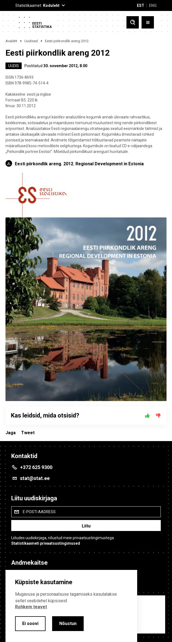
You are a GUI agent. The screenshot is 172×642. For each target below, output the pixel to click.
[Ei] (158, 415)
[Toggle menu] (148, 22)
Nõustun (68, 623)
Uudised (31, 41)
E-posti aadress (39, 512)
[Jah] (147, 415)
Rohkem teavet (31, 606)
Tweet (28, 432)
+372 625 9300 (36, 467)
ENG (153, 5)
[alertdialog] (71, 606)
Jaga (10, 432)
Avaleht (11, 41)
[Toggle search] (133, 22)
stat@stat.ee (35, 478)
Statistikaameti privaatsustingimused (45, 543)
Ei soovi (30, 623)
